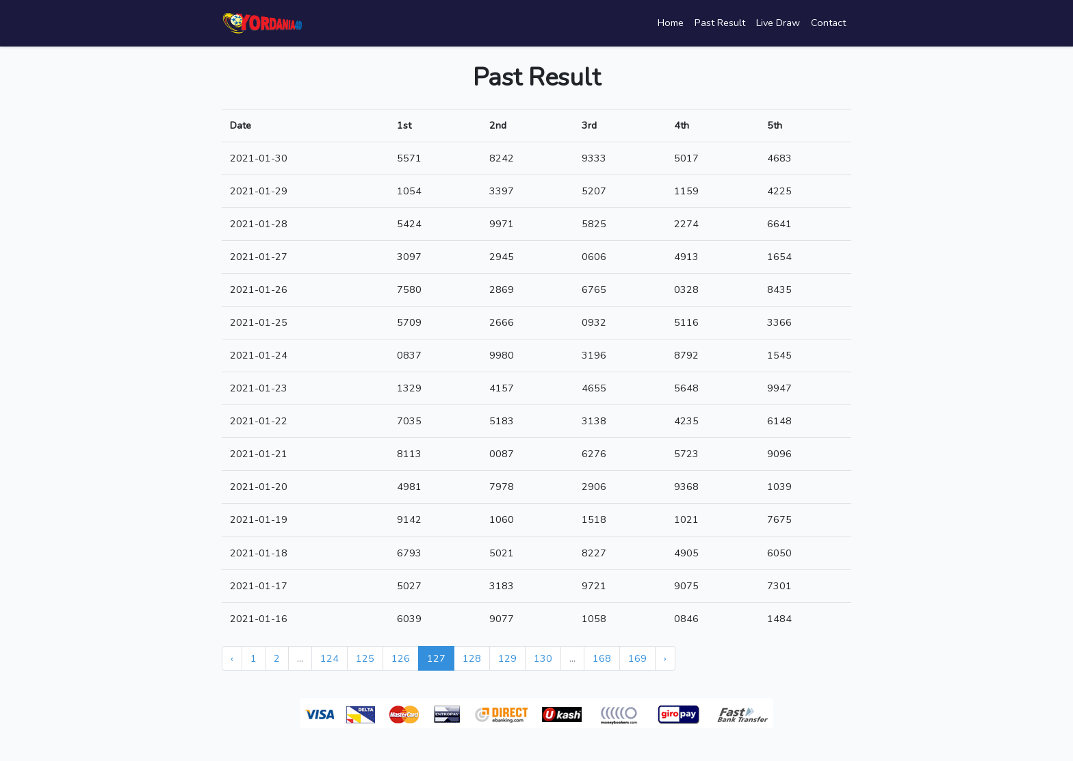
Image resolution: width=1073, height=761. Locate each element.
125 (365, 658)
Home (671, 22)
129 (507, 658)
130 (543, 658)
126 (400, 658)
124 (329, 658)
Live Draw (778, 22)
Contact (828, 22)
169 (637, 658)
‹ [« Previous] (232, 658)
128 (472, 658)
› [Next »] (665, 658)
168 (602, 658)
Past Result (720, 22)
